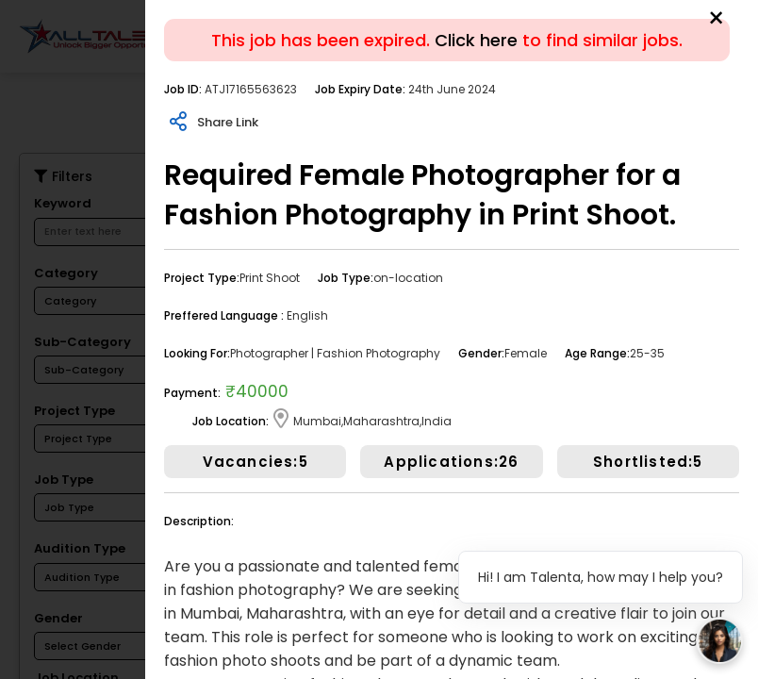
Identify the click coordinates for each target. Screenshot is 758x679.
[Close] (716, 19)
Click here (476, 40)
